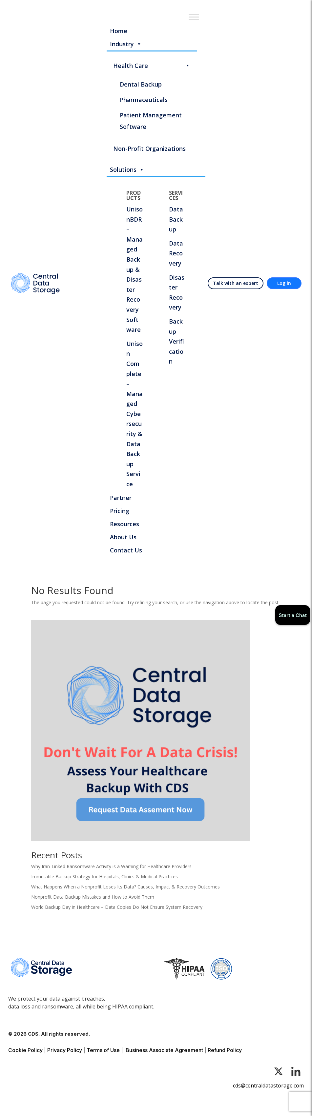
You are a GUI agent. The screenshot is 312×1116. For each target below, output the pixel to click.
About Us (123, 537)
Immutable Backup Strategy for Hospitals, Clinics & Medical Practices (104, 876)
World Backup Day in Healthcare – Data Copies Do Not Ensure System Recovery (116, 907)
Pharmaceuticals (144, 100)
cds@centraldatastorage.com (268, 1085)
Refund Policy (225, 1050)
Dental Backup (141, 84)
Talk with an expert (235, 283)
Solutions (127, 169)
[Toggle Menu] (194, 17)
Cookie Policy (25, 1050)
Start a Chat (293, 615)
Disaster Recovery (176, 292)
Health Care (151, 65)
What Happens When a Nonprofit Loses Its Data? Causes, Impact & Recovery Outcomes (125, 887)
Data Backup (176, 219)
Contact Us (126, 550)
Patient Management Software (151, 120)
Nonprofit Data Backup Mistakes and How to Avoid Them (92, 897)
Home (118, 31)
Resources (124, 524)
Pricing (119, 511)
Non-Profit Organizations (149, 148)
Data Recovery (176, 253)
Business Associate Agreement (164, 1050)
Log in (284, 283)
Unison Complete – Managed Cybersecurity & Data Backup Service (134, 414)
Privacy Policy (64, 1050)
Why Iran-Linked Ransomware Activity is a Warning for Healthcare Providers (111, 866)
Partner (121, 498)
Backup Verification (176, 341)
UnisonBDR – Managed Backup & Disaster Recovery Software (134, 269)
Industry (126, 43)
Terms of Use (103, 1050)
